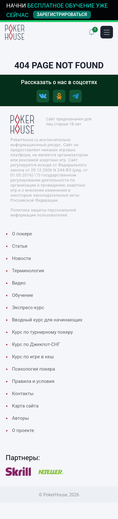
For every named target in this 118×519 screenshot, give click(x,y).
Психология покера (33, 369)
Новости (21, 258)
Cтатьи (19, 246)
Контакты (23, 393)
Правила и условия (33, 381)
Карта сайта (25, 406)
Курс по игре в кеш (33, 357)
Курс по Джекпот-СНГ (36, 344)
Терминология (28, 271)
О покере (22, 234)
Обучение (22, 295)
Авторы (20, 418)
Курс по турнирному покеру (42, 332)
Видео (19, 283)
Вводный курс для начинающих (47, 320)
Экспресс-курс (28, 307)
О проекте (23, 430)
